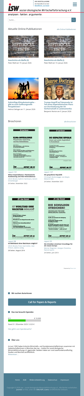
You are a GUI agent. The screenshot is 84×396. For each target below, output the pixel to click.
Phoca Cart (73, 268)
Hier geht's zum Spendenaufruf (19, 329)
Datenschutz (52, 380)
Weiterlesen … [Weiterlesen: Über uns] (13, 354)
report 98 (12, 241)
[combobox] (19, 20)
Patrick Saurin (49, 250)
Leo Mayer (65, 177)
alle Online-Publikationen (66, 29)
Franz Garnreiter (24, 246)
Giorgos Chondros (64, 248)
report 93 (48, 241)
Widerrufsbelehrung (37, 380)
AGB (24, 380)
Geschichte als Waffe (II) (18, 60)
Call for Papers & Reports (42, 302)
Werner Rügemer (50, 248)
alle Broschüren (70, 121)
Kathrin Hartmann (25, 179)
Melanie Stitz (49, 179)
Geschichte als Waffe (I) (54, 60)
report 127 (48, 172)
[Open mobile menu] (75, 4)
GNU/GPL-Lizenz (42, 389)
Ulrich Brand (12, 179)
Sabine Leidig (19, 248)
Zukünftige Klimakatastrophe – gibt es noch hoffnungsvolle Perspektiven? (21, 104)
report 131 (12, 172)
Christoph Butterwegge (52, 177)
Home (17, 380)
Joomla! (19, 389)
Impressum (64, 380)
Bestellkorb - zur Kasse (42, 5)
